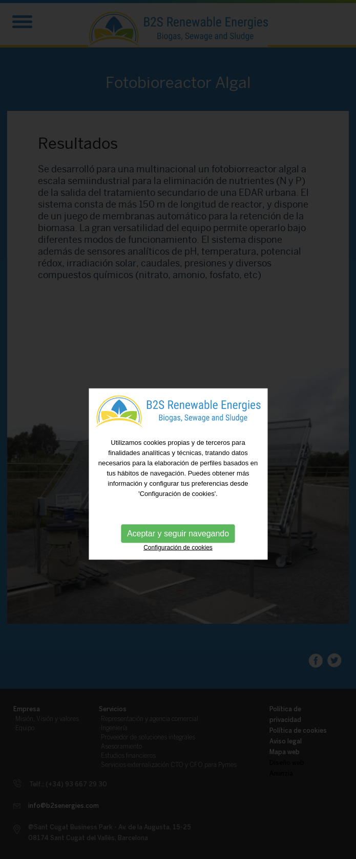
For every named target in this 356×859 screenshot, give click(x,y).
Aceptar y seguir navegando (178, 541)
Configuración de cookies (178, 555)
